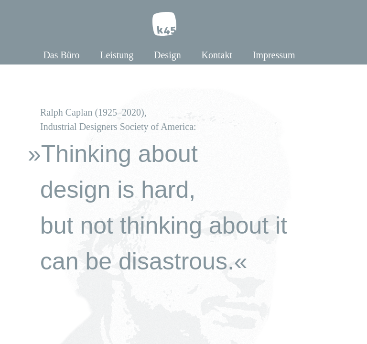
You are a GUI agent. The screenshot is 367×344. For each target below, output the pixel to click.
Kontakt (217, 55)
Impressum (274, 55)
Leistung (116, 55)
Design (167, 55)
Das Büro (61, 55)
